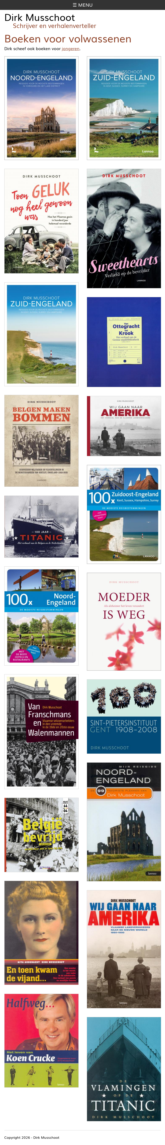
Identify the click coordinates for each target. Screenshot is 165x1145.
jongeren (70, 48)
